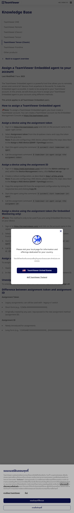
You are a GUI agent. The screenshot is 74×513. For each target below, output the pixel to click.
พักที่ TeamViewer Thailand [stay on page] (37, 277)
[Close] (60, 231)
